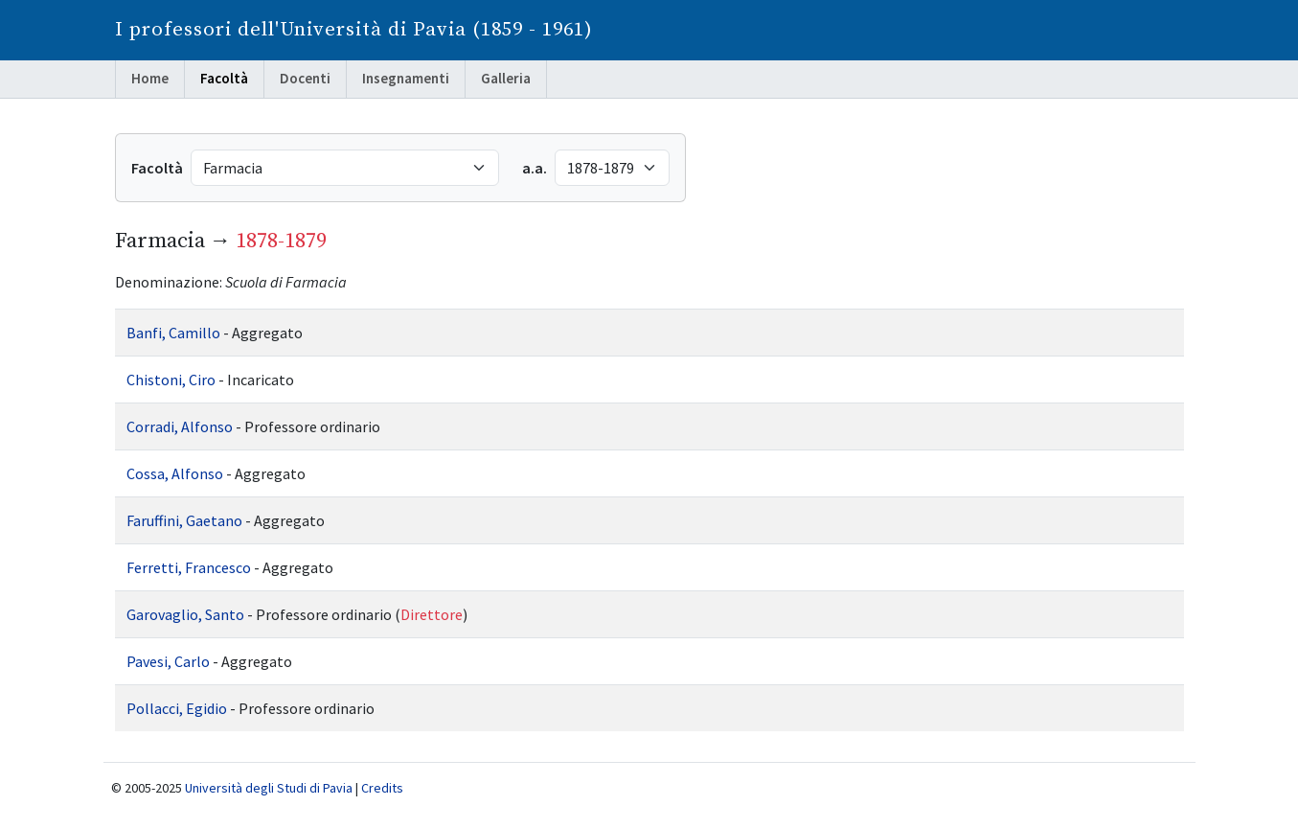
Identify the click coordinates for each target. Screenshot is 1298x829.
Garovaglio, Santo (185, 614)
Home (150, 78)
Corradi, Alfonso (179, 426)
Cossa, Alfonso (174, 473)
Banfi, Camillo (173, 332)
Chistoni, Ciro (171, 379)
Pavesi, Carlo (168, 661)
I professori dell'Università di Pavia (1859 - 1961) (354, 29)
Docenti (305, 78)
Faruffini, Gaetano (184, 520)
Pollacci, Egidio (176, 708)
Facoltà (224, 78)
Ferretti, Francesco (188, 567)
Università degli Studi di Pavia (269, 787)
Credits (382, 787)
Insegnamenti (405, 78)
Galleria (506, 78)
